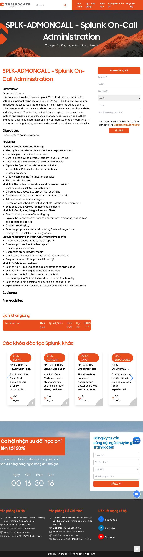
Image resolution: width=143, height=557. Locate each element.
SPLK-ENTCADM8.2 (122, 357)
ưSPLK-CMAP (85, 357)
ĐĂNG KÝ (116, 483)
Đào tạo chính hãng (73, 45)
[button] (133, 377)
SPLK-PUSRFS (17, 357)
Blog (128, 3)
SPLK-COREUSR (52, 357)
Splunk (93, 45)
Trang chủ (51, 45)
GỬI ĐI (119, 130)
